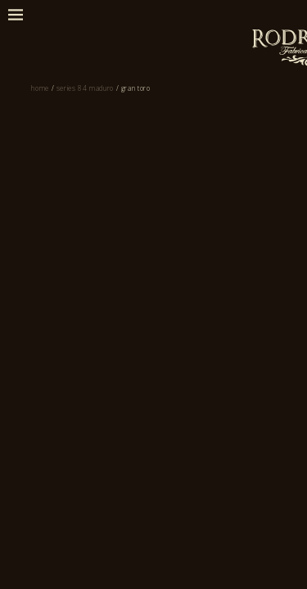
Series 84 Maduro (107, 140)
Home (31, 140)
